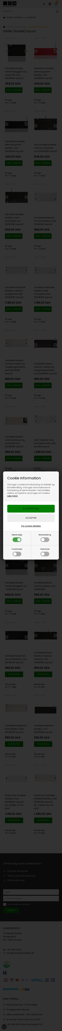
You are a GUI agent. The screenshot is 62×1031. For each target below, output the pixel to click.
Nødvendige (17, 538)
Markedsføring (45, 538)
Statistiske (45, 552)
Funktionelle (17, 552)
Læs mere (12, 495)
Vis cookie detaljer (31, 526)
